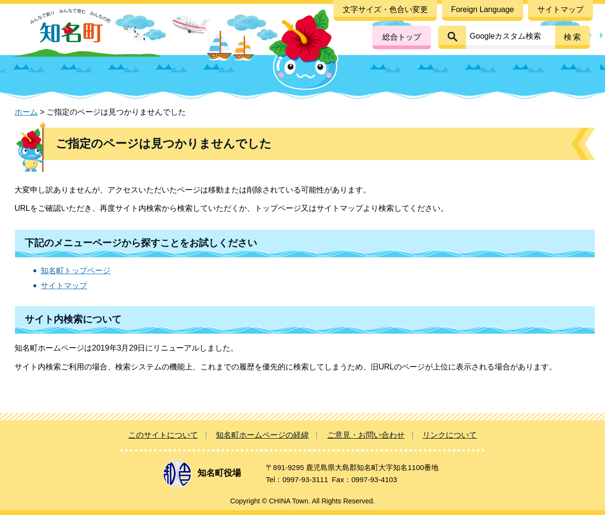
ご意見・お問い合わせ (366, 435)
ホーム (26, 112)
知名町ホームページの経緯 (262, 435)
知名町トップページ (75, 270)
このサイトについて (163, 435)
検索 (573, 37)
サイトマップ (64, 285)
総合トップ (401, 37)
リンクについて (450, 435)
